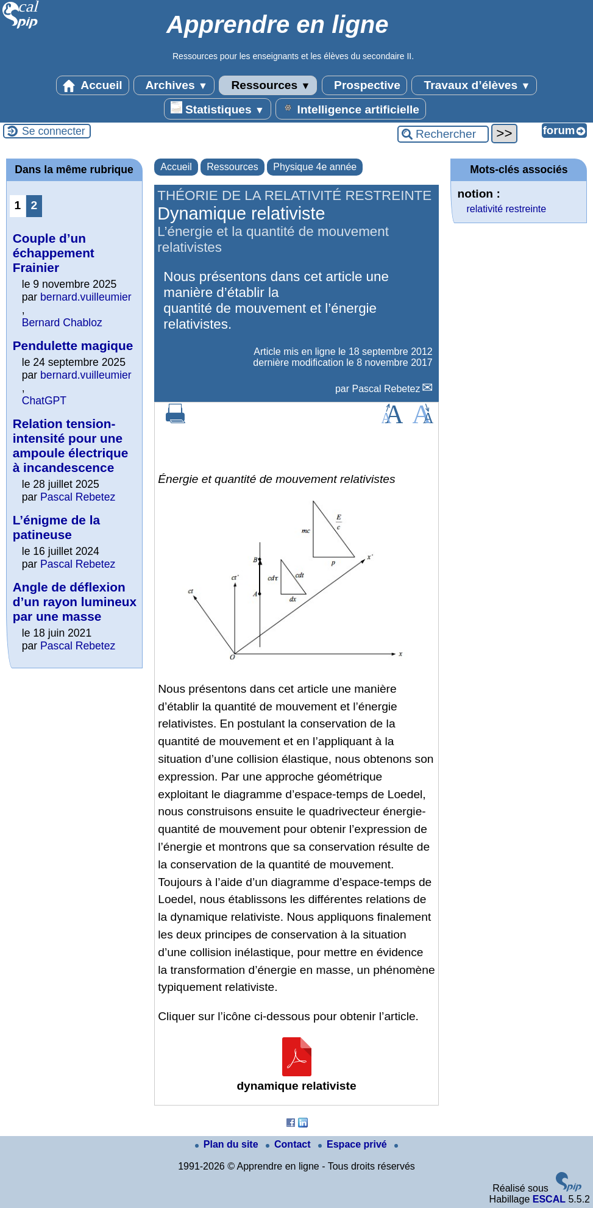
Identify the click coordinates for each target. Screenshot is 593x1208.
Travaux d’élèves (474, 85)
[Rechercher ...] (443, 134)
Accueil (93, 85)
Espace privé (353, 1144)
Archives (174, 85)
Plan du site (228, 1144)
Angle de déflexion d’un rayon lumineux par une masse (75, 601)
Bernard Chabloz (62, 322)
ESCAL (549, 1199)
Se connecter (53, 131)
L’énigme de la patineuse (56, 527)
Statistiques (218, 108)
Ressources (267, 85)
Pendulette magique (73, 345)
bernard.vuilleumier (86, 297)
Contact (289, 1144)
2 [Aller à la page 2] (33, 205)
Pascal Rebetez (386, 389)
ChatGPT (44, 401)
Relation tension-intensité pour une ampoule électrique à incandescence (71, 445)
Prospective (364, 85)
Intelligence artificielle (350, 108)
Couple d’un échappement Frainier (53, 252)
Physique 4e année (315, 167)
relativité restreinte (506, 209)
